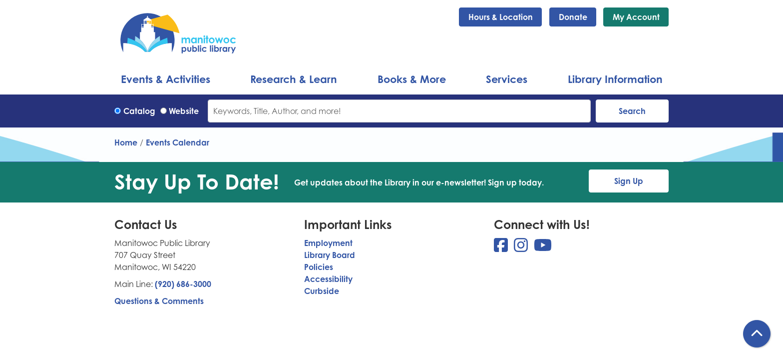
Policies (318, 267)
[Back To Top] (757, 334)
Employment (328, 243)
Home (125, 143)
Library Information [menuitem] (615, 79)
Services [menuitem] (506, 79)
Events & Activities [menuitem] (165, 79)
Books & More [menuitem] (412, 79)
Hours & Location (500, 17)
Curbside (321, 291)
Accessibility (328, 279)
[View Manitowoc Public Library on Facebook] (502, 248)
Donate (573, 17)
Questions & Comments (159, 301)
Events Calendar (177, 143)
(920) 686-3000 (183, 284)
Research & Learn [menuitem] (293, 79)
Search (632, 111)
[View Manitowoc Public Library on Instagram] (522, 248)
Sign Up (628, 181)
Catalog (139, 111)
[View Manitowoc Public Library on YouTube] (543, 248)
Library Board (329, 255)
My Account (636, 17)
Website (184, 111)
